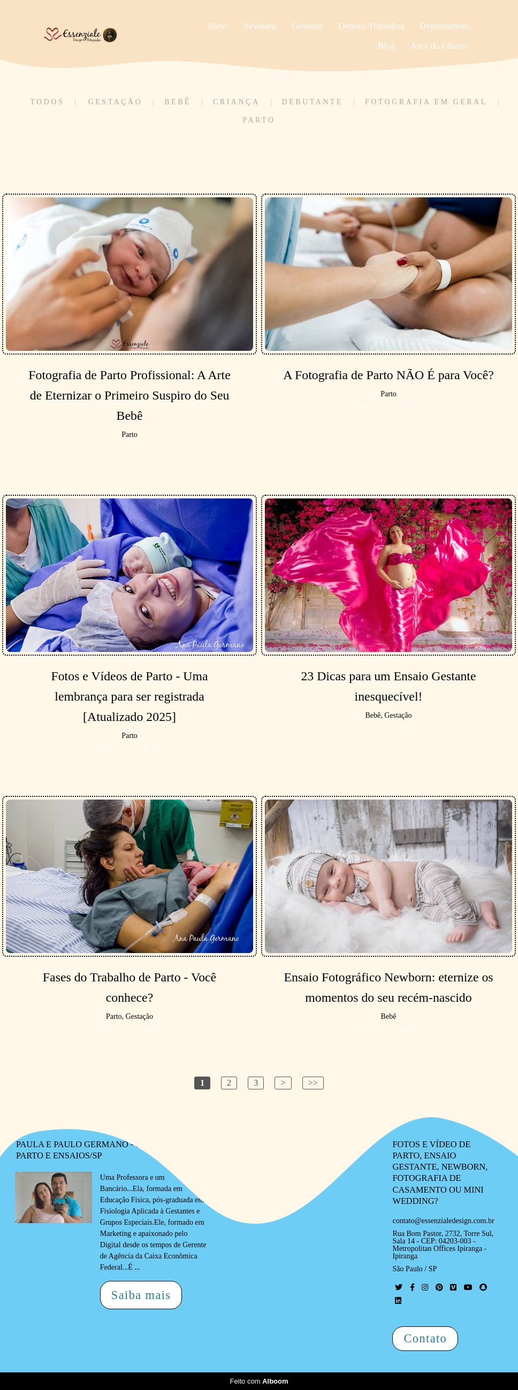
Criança (236, 102)
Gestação (115, 102)
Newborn (259, 26)
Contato (425, 1338)
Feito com (259, 1381)
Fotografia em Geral (426, 102)
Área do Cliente (439, 46)
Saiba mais (141, 1295)
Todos (47, 102)
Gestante (307, 26)
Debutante (312, 102)
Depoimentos (444, 26)
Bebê (177, 102)
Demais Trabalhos (371, 26)
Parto (217, 26)
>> (313, 1083)
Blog (386, 46)
